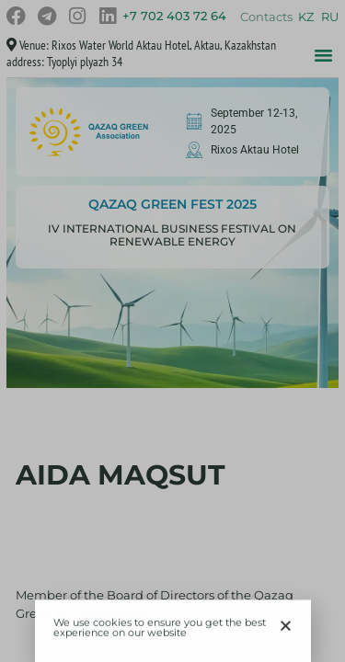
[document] (172, 331)
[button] (286, 628)
